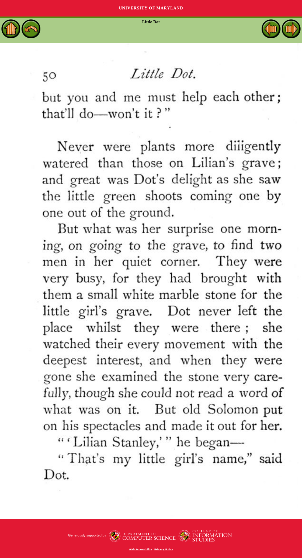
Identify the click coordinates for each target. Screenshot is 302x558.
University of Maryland (151, 8)
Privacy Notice (163, 549)
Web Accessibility (140, 549)
